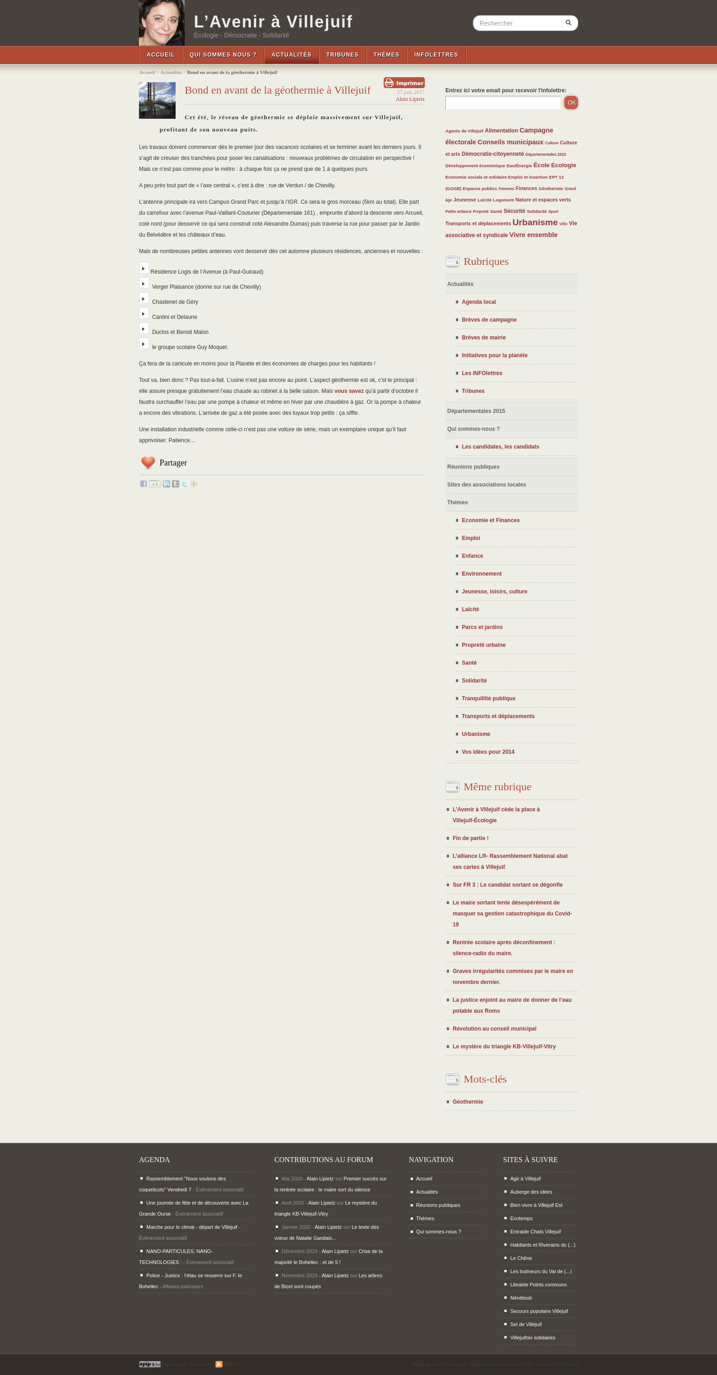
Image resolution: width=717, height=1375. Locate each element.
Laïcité (484, 199)
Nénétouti (521, 1298)
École (542, 165)
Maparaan (458, 1364)
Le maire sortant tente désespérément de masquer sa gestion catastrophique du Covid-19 (512, 913)
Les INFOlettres (482, 373)
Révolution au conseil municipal (494, 1029)
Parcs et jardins (482, 627)
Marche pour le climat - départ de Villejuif (191, 1227)
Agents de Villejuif (464, 130)
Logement (503, 199)
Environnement (482, 574)
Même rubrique (498, 787)
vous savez (349, 391)
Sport (553, 211)
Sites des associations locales (486, 484)
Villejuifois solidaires (532, 1337)
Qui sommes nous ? (223, 55)
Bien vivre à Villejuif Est (536, 1205)
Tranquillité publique (488, 698)
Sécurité (514, 211)
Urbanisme (535, 222)
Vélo (563, 224)
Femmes (506, 188)
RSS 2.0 (227, 1364)
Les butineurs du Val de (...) (541, 1271)
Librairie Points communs (538, 1284)
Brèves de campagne (489, 320)
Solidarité (537, 211)
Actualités (292, 55)
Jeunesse (465, 199)
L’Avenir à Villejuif (273, 21)
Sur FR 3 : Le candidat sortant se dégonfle (508, 885)
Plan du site (201, 1364)
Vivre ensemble (533, 234)
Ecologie (563, 165)
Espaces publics (480, 188)
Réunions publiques (473, 467)
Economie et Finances (491, 520)
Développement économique (475, 165)
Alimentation (501, 130)
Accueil (161, 55)
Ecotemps (521, 1218)
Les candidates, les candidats (500, 447)
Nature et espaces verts (543, 199)
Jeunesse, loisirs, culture (494, 591)
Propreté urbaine (484, 645)
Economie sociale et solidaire (476, 177)
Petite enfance (458, 211)
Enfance (472, 556)
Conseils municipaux (511, 142)
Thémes (387, 55)
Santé (496, 211)
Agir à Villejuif (525, 1178)
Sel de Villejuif (526, 1324)
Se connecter (175, 1364)
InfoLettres (436, 55)
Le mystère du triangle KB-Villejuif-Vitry (504, 1046)
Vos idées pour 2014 (488, 752)
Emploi (471, 538)
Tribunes (342, 55)
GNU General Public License (551, 1364)
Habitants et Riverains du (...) (542, 1245)
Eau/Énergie (519, 165)
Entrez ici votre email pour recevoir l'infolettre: (506, 90)
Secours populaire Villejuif (539, 1311)
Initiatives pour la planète (495, 355)
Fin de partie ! (471, 838)
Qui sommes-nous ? (473, 429)
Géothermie (551, 188)
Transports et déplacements (478, 223)
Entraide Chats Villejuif (535, 1231)
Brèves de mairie (484, 337)
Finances (526, 188)
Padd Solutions (484, 1364)
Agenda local (479, 302)
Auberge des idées (531, 1192)
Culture (551, 143)
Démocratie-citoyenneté (493, 154)
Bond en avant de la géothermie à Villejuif (278, 90)
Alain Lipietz (410, 99)
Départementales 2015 (545, 154)
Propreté (480, 211)
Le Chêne (521, 1258)
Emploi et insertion (527, 177)
